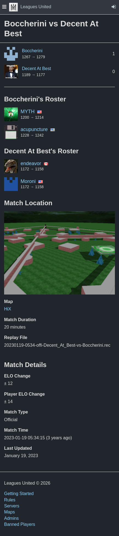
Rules (9, 500)
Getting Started (19, 493)
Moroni (28, 181)
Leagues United (30, 6)
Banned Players (19, 524)
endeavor (31, 163)
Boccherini (32, 50)
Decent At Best (36, 68)
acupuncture (34, 129)
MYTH (28, 111)
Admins (11, 518)
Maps (9, 512)
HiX (7, 309)
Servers (11, 506)
